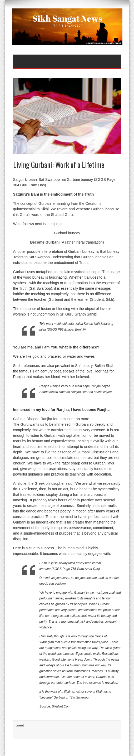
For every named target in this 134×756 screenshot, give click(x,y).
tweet (20, 725)
